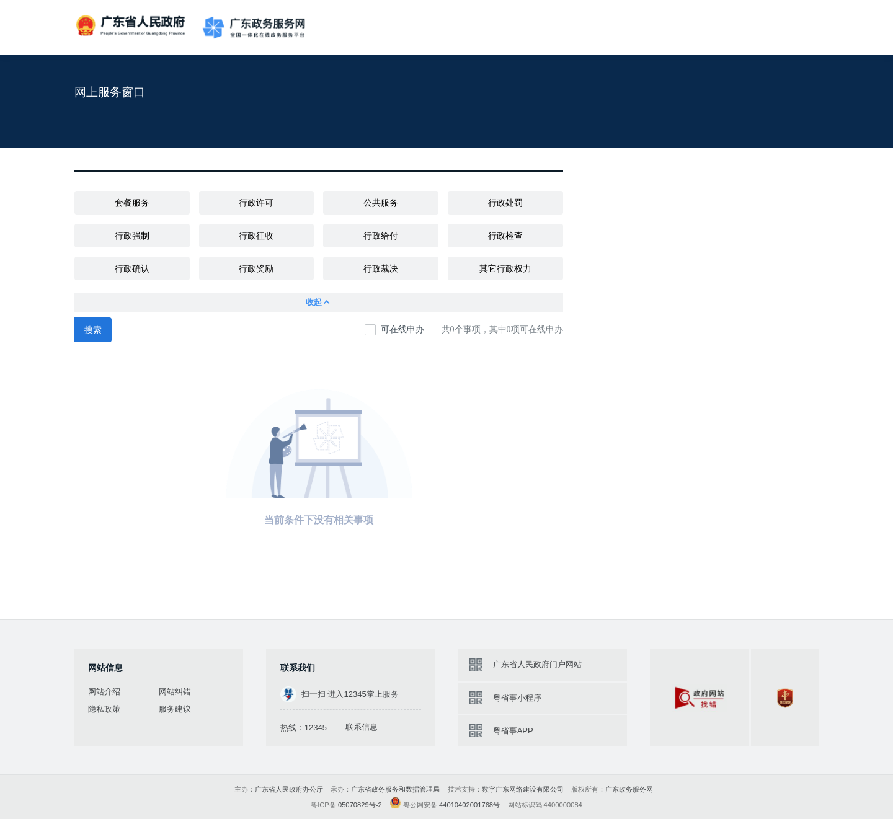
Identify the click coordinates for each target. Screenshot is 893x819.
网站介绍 (104, 691)
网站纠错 (175, 691)
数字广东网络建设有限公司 (523, 789)
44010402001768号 (469, 804)
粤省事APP (513, 730)
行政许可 (256, 203)
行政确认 (132, 268)
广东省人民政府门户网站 (537, 664)
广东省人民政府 (131, 26)
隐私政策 (104, 709)
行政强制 (132, 236)
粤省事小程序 (517, 697)
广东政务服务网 (254, 28)
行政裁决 (380, 268)
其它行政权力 (505, 268)
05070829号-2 (360, 804)
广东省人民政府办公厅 (289, 789)
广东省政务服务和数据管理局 (395, 789)
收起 (318, 303)
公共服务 (380, 203)
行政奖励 (256, 268)
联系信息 (361, 727)
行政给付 (380, 236)
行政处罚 (505, 203)
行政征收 (256, 236)
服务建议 (175, 709)
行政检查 (505, 236)
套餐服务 (132, 203)
